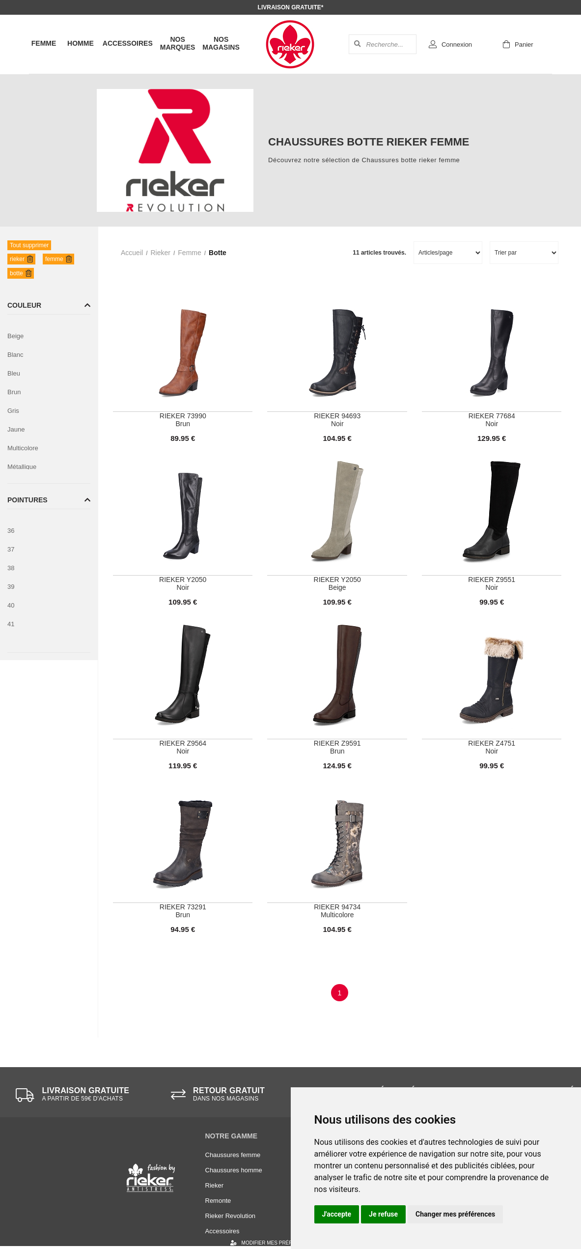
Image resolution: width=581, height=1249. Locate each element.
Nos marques (177, 43)
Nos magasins (220, 43)
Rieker (214, 1185)
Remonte (218, 1200)
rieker (160, 253)
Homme (80, 43)
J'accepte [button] (337, 1214)
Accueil (132, 253)
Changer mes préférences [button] (455, 1214)
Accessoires (128, 43)
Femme (43, 43)
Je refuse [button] (383, 1214)
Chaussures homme (233, 1170)
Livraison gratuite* (291, 7)
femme (189, 253)
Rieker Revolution (230, 1216)
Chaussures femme (233, 1155)
